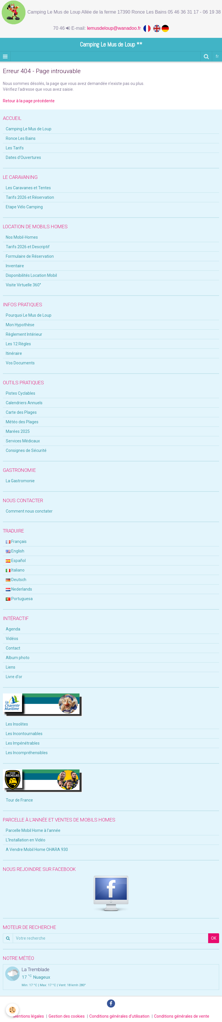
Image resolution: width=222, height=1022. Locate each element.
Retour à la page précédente (29, 101)
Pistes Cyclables (20, 393)
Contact (13, 648)
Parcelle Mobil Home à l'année (33, 830)
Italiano (15, 570)
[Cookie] (12, 1010)
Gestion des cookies (67, 1016)
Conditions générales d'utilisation (119, 1016)
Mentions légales (28, 1016)
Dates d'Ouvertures (23, 157)
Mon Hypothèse (20, 324)
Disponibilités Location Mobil (31, 275)
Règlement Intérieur (24, 334)
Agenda (13, 629)
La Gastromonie (20, 480)
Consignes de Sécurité (26, 450)
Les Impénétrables (23, 743)
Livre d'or (14, 676)
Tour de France (19, 800)
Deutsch (16, 579)
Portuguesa (19, 598)
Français (16, 541)
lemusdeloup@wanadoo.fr (115, 28)
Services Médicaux (23, 441)
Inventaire (15, 266)
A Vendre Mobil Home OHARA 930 (37, 849)
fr (217, 56)
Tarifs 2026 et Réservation (30, 197)
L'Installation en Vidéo (25, 840)
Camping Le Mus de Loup (28, 129)
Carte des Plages (21, 412)
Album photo (17, 657)
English (15, 551)
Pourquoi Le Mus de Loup (28, 315)
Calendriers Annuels (24, 402)
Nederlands (19, 589)
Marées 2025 (18, 431)
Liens (10, 667)
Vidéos (12, 638)
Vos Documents (20, 363)
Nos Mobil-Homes (22, 237)
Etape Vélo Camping (24, 207)
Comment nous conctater (29, 511)
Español (16, 560)
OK (213, 938)
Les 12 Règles (18, 344)
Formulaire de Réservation (30, 256)
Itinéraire (14, 353)
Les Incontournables (24, 733)
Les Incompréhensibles (27, 752)
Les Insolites (17, 724)
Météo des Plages (22, 422)
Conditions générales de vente (181, 1016)
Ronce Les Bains (21, 138)
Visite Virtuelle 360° (23, 285)
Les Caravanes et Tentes (28, 188)
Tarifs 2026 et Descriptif (28, 246)
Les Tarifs (15, 148)
